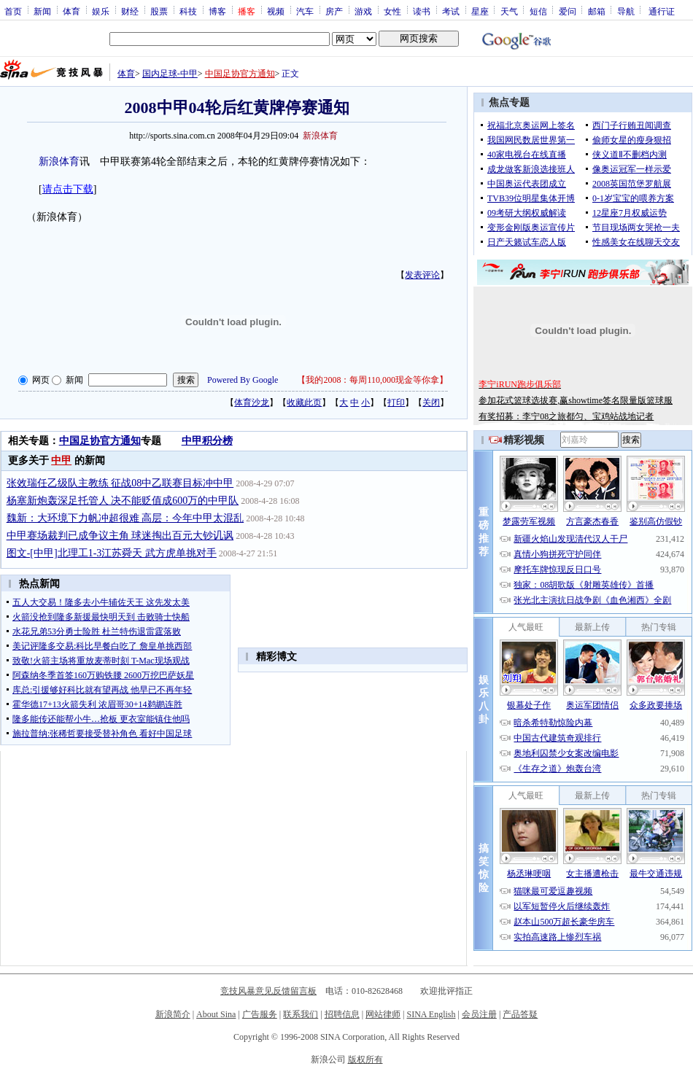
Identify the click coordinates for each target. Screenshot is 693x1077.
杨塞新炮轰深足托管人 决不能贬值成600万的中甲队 (123, 500)
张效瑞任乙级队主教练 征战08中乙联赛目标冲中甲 (120, 483)
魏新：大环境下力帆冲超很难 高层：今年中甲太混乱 (125, 518)
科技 (188, 11)
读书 (421, 11)
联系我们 (300, 1014)
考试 (451, 11)
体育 (71, 11)
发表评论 (422, 275)
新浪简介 (172, 1014)
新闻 (42, 11)
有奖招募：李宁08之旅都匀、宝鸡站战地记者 (566, 416)
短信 (538, 11)
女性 (392, 11)
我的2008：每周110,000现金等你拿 (372, 380)
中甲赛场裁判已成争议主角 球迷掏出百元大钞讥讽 (120, 535)
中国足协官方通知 (240, 74)
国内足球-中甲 (170, 74)
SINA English (430, 1014)
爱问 (567, 11)
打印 (396, 402)
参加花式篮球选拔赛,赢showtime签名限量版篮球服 (576, 400)
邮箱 (596, 11)
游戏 (363, 11)
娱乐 (100, 11)
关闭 (431, 402)
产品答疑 (520, 1014)
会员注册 (479, 1014)
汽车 (305, 11)
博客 (217, 11)
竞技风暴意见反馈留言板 (268, 991)
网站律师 (382, 1014)
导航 (626, 11)
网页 (41, 380)
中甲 (61, 460)
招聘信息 (342, 1014)
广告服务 (259, 1014)
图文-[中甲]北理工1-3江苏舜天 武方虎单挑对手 (112, 553)
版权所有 (365, 1059)
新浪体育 (59, 161)
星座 (480, 11)
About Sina (216, 1014)
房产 (334, 11)
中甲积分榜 (207, 440)
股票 (159, 11)
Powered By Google (242, 380)
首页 (13, 11)
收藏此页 (304, 402)
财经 (130, 11)
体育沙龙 (251, 402)
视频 (275, 11)
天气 (509, 11)
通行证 (662, 11)
